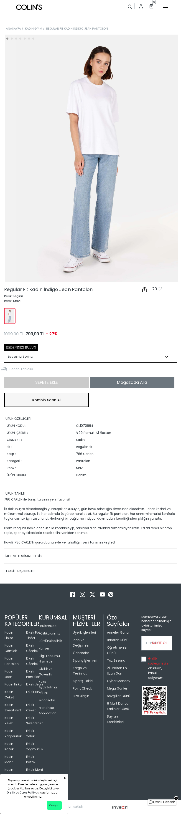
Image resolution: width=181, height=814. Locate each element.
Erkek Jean (34, 684)
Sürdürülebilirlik (50, 641)
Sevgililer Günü (118, 696)
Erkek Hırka (34, 692)
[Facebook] (73, 594)
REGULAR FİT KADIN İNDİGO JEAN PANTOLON (77, 28)
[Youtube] (103, 594)
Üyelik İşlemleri (84, 632)
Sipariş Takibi (83, 681)
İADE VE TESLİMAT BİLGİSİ (23, 556)
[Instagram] (83, 594)
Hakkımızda (47, 626)
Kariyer (44, 648)
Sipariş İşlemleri (85, 660)
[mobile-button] (165, 7)
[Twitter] (93, 594)
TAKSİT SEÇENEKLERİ (20, 571)
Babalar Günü (117, 640)
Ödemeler (81, 653)
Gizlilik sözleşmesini (158, 661)
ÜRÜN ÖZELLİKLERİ (18, 418)
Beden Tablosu (21, 369)
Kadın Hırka (13, 684)
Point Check (82, 688)
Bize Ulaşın (81, 696)
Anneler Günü (118, 632)
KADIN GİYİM (33, 28)
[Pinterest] (110, 594)
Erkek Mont (34, 769)
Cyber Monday (118, 681)
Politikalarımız (49, 633)
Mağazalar (47, 700)
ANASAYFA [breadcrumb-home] (13, 28)
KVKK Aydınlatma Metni (48, 687)
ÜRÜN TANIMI (15, 493)
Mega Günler (117, 688)
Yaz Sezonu (116, 660)
